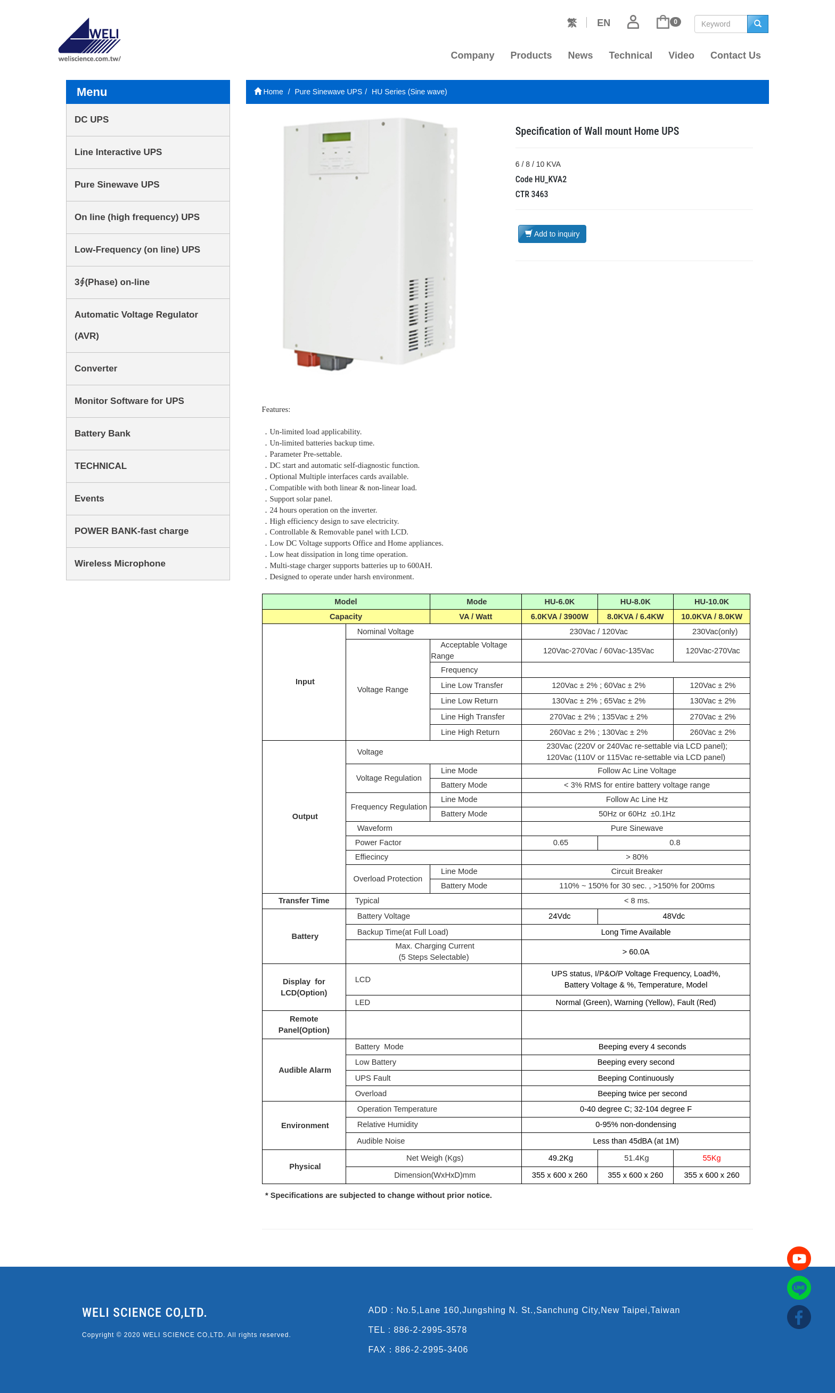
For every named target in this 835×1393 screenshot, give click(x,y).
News (580, 55)
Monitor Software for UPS (129, 401)
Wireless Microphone (120, 563)
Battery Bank (102, 433)
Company (473, 55)
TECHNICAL (101, 466)
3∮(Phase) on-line (112, 282)
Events (89, 498)
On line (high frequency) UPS (137, 217)
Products (531, 55)
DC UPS (92, 120)
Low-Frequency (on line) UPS (137, 250)
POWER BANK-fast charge (132, 531)
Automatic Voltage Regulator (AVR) (136, 325)
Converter (96, 368)
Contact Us (735, 55)
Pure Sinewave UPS (117, 185)
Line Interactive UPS (118, 152)
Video (681, 55)
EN (603, 23)
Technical (631, 55)
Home (268, 91)
